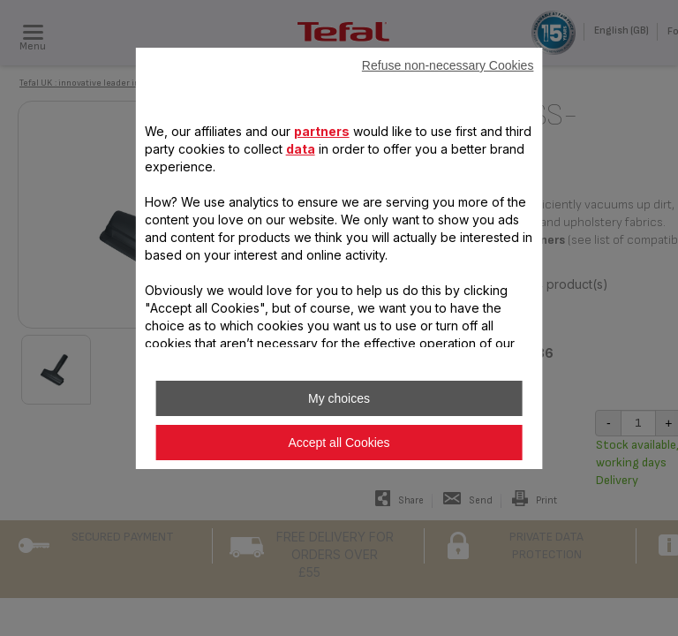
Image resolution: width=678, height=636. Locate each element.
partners (322, 131)
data (300, 148)
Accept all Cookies (338, 442)
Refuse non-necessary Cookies (448, 65)
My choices (339, 398)
